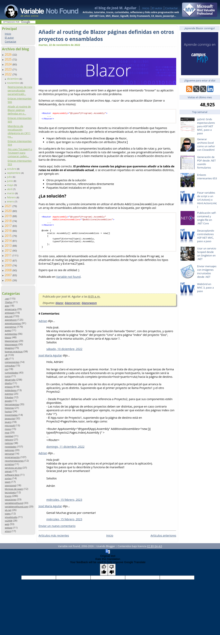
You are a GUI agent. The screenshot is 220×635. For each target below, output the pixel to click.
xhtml (8, 531)
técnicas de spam (14, 488)
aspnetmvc (10, 326)
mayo (10, 185)
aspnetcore (11, 319)
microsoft (10, 425)
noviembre (13, 83)
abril (10, 189)
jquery (8, 421)
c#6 (7, 358)
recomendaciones (14, 460)
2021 (9, 206)
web (7, 524)
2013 (9, 245)
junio (10, 181)
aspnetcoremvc (13, 323)
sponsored (10, 485)
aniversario (10, 309)
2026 (9, 54)
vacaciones (10, 499)
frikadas (9, 397)
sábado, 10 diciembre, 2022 (64, 355)
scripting (9, 464)
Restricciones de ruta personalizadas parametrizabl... (20, 90)
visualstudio (11, 517)
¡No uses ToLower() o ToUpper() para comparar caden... (20, 152)
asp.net (9, 316)
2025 (9, 59)
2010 (9, 260)
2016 (9, 230)
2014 (9, 240)
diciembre (13, 78)
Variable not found (68, 282)
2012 (9, 250)
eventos (9, 393)
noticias (9, 443)
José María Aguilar (50, 361)
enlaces (9, 386)
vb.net (8, 510)
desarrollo (10, 379)
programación (12, 457)
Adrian (43, 327)
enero (11, 201)
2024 (9, 64)
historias (9, 407)
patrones (9, 450)
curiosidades (11, 372)
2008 (9, 270)
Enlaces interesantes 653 (207, 176)
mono (8, 429)
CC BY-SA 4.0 (154, 552)
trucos (8, 495)
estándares (10, 390)
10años (9, 302)
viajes (8, 513)
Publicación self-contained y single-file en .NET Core (206, 218)
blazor (8, 337)
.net (7, 298)
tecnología (10, 492)
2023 (9, 69)
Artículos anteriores (163, 541)
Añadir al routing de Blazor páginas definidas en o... (19, 110)
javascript (10, 418)
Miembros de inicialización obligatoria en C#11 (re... (19, 131)
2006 (9, 280)
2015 (9, 236)
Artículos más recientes (54, 541)
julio (10, 177)
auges (8, 330)
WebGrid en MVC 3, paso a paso (205, 287)
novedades (10, 446)
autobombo (11, 333)
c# (6, 355)
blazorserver (11, 340)
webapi (8, 527)
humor (8, 411)
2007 (9, 275)
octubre (12, 168)
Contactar (171, 8)
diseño (8, 383)
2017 (9, 226)
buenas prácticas (14, 351)
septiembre (14, 173)
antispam (10, 312)
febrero (11, 197)
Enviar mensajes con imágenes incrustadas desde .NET (206, 271)
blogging (9, 347)
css (6, 369)
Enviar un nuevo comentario (57, 532)
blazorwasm (11, 344)
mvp (7, 432)
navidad (9, 436)
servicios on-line (13, 467)
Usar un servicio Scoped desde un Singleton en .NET (206, 254)
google (8, 400)
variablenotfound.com (16, 506)
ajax (7, 305)
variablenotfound (14, 503)
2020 (9, 211)
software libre (12, 474)
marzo (11, 193)
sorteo (8, 478)
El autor (157, 8)
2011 (9, 255)
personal (9, 453)
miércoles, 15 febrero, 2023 (64, 505)
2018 (9, 221)
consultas (10, 365)
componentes (12, 362)
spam (8, 481)
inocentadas (11, 414)
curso (8, 376)
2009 (9, 265)
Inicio (145, 8)
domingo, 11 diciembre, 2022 (65, 452)
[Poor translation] (112, 575)
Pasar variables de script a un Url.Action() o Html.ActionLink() (207, 199)
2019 (9, 216)
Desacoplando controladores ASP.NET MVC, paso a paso (205, 236)
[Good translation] (104, 575)
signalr (8, 471)
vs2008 (8, 520)
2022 (9, 74)
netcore (9, 439)
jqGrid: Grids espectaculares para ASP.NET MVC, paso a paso (206, 126)
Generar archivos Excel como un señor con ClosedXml (206, 144)
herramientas (12, 404)
